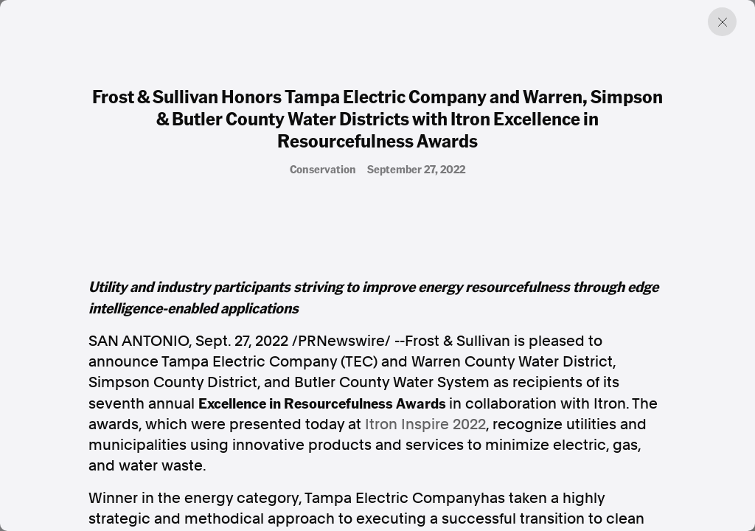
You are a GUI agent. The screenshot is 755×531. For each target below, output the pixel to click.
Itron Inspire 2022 (425, 424)
